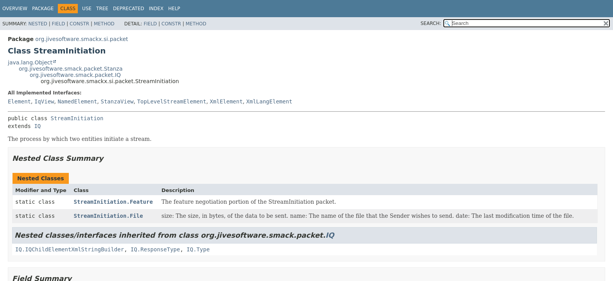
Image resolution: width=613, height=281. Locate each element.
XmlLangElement (269, 101)
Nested (37, 24)
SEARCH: (431, 23)
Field (58, 24)
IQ (37, 126)
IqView (44, 101)
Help (174, 8)
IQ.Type (198, 249)
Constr (79, 24)
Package (43, 8)
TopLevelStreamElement (171, 101)
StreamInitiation (77, 118)
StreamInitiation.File (108, 216)
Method (104, 24)
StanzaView (116, 101)
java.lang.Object (30, 62)
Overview (14, 8)
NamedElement (77, 101)
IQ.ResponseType (155, 249)
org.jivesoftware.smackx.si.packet (81, 39)
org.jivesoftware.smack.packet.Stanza (71, 69)
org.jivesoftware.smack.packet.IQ (75, 75)
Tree (102, 8)
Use (86, 8)
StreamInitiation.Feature (113, 202)
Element (19, 101)
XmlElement (226, 101)
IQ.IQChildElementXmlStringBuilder (69, 249)
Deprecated (128, 8)
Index (156, 8)
